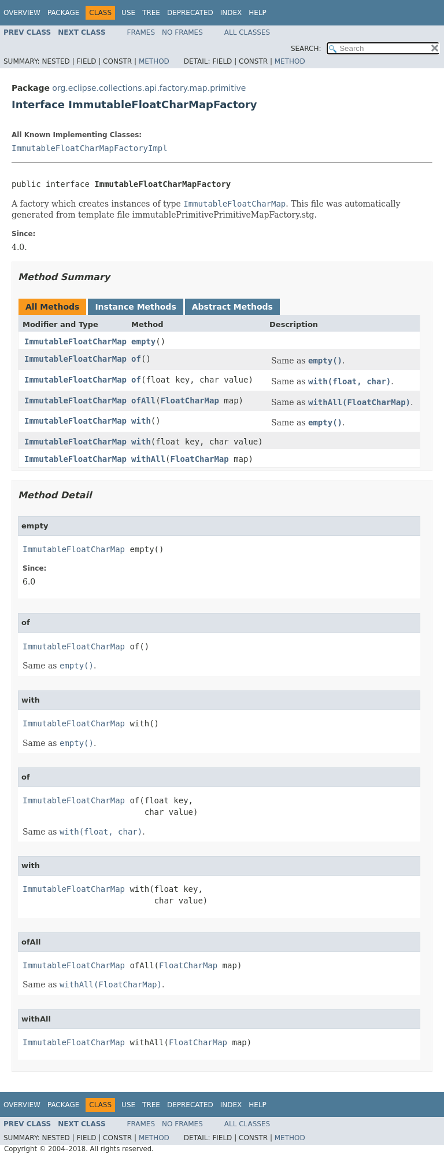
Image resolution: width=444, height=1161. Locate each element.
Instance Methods (135, 306)
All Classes (247, 32)
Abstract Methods (232, 306)
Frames (141, 32)
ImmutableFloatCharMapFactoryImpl (90, 148)
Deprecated (190, 13)
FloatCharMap (190, 400)
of (136, 358)
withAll (148, 459)
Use (128, 13)
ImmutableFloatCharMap (75, 341)
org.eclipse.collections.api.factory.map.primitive (149, 88)
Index (231, 13)
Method (154, 61)
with (141, 420)
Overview (21, 13)
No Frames (182, 32)
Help (258, 13)
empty (143, 341)
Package (63, 13)
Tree (151, 13)
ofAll (143, 400)
